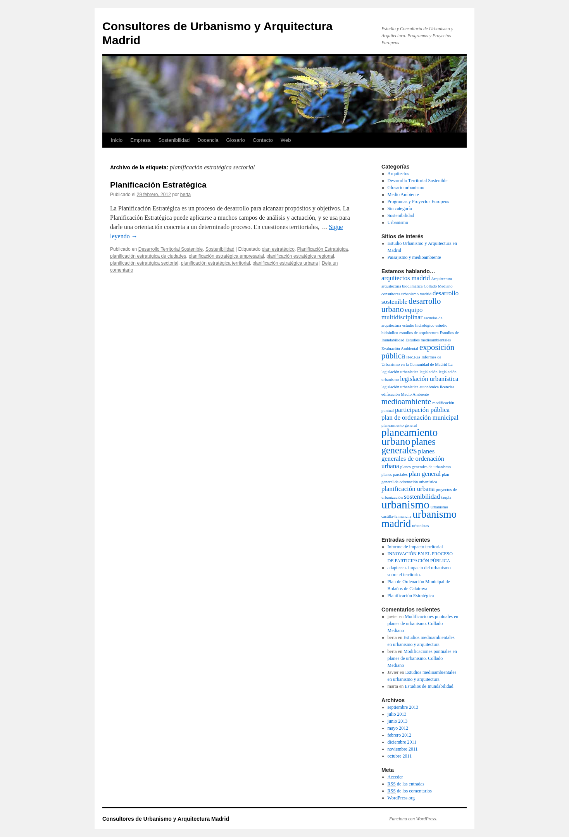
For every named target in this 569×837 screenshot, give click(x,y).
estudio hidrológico (418, 325)
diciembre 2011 (402, 742)
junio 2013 (398, 721)
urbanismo (405, 504)
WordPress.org (401, 798)
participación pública (422, 409)
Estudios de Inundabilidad (429, 686)
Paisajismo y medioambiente (414, 257)
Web (286, 140)
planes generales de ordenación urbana (412, 459)
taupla (446, 497)
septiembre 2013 (403, 707)
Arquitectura (441, 279)
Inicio (116, 140)
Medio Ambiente (403, 194)
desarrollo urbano (411, 305)
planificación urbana (408, 489)
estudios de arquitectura (418, 333)
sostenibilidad (422, 496)
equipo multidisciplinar (401, 313)
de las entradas (406, 784)
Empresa (140, 140)
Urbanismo (398, 222)
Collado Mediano (438, 286)
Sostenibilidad (174, 140)
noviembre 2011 (403, 749)
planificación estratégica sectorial (144, 263)
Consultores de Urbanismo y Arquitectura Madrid (165, 819)
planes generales (408, 445)
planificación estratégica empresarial (226, 256)
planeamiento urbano (409, 437)
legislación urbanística (429, 378)
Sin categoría (400, 208)
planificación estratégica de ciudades (148, 256)
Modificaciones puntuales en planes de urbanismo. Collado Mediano (423, 623)
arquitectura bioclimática (401, 286)
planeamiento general (399, 425)
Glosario (235, 140)
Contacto (263, 140)
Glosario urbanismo (406, 187)
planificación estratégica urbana (285, 263)
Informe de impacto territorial (415, 546)
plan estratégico (278, 249)
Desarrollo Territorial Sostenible (170, 249)
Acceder (395, 777)
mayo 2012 (398, 728)
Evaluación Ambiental (399, 348)
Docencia (207, 140)
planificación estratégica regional (300, 256)
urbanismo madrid (419, 518)
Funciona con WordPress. (413, 819)
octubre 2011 (400, 756)
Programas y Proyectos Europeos (418, 201)
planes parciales (394, 474)
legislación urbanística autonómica (410, 387)
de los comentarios (410, 791)
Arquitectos (398, 173)
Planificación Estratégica (158, 184)
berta (185, 194)
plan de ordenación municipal (420, 417)
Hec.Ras (413, 357)
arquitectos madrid (405, 278)
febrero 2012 (400, 735)
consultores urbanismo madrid (406, 294)
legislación (429, 372)
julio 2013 (397, 714)
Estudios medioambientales (428, 340)
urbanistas (420, 526)
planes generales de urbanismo (425, 467)
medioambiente (406, 401)
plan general (425, 473)
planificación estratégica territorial (215, 263)
